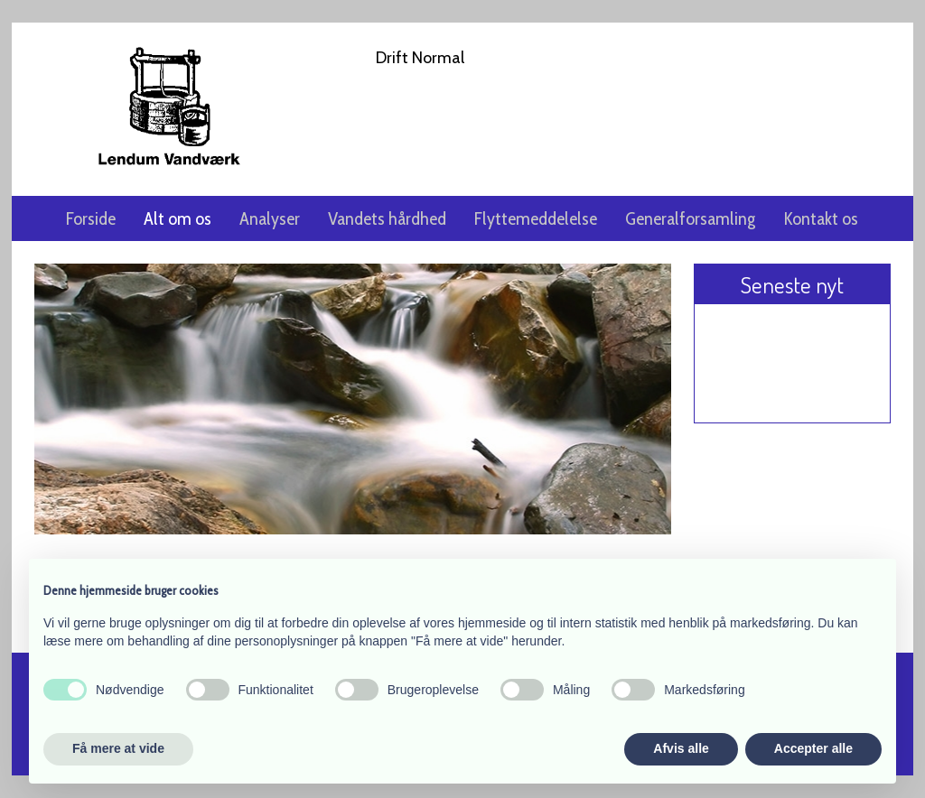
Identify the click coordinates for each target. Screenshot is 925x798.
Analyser (269, 218)
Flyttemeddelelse (535, 218)
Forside (91, 218)
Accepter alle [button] (813, 748)
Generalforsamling (690, 218)
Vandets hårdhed (387, 218)
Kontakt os (820, 218)
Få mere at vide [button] (118, 748)
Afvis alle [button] (680, 748)
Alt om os (177, 218)
